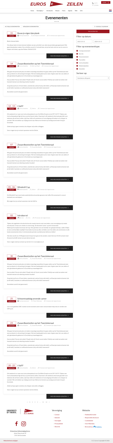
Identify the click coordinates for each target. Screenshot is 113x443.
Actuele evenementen (12, 26)
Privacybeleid (59, 423)
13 (43, 402)
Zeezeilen (80, 69)
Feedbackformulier (90, 414)
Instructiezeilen (82, 63)
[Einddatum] (101, 41)
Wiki (76, 10)
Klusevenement (82, 57)
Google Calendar (101, 27)
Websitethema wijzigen (11, 440)
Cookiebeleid (89, 420)
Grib (81, 10)
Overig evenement (83, 51)
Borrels (79, 54)
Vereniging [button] (40, 10)
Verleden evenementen (31, 26)
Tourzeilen (80, 60)
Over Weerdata (89, 423)
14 (46, 402)
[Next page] (49, 402)
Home (32, 10)
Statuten (57, 417)
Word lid (57, 426)
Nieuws (57, 10)
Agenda (70, 10)
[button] (110, 10)
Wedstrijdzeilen (82, 66)
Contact (57, 414)
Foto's (63, 10)
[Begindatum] (84, 41)
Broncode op (93, 427)
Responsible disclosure (92, 417)
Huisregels (58, 420)
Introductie (49, 10)
